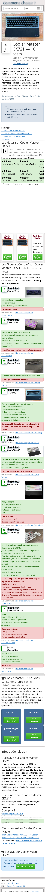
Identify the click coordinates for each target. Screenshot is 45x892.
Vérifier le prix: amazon (12, 813)
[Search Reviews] (13, 8)
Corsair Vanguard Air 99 (16, 886)
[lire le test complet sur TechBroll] (28, 432)
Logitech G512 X (13, 883)
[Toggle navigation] (38, 8)
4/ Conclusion (6, 139)
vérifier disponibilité (11, 720)
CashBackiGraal (37, 257)
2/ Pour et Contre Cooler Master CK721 (16, 133)
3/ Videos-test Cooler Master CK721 (15, 136)
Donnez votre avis (25, 866)
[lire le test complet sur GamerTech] (29, 525)
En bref (8, 106)
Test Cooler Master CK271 (27, 837)
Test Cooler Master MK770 (14, 834)
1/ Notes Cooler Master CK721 (13, 131)
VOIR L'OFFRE (7, 257)
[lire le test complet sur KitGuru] (27, 442)
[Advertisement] (22, 208)
